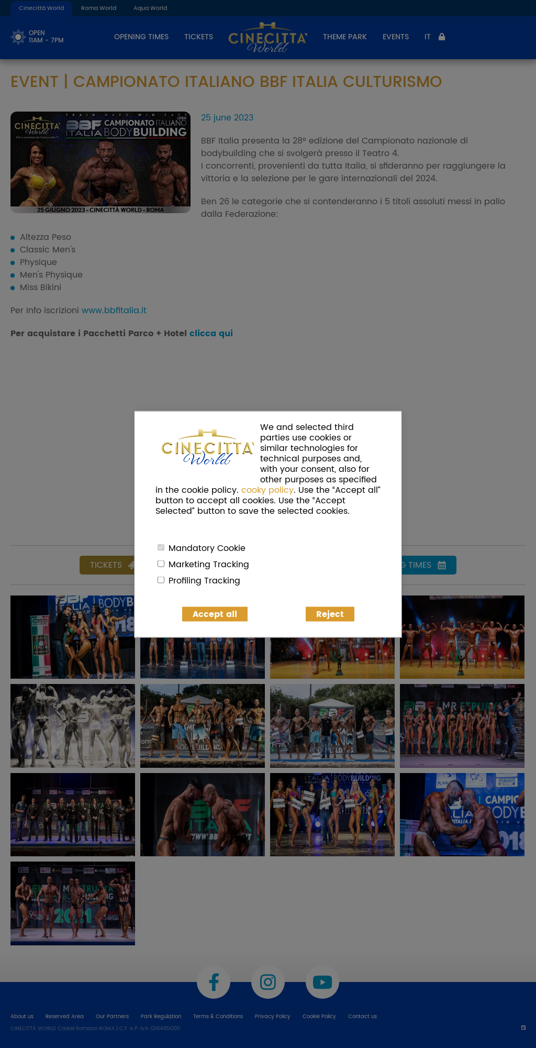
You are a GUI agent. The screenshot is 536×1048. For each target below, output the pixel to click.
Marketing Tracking (209, 564)
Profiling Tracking (204, 580)
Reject (330, 614)
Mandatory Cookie (207, 548)
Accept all (215, 614)
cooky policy (267, 490)
